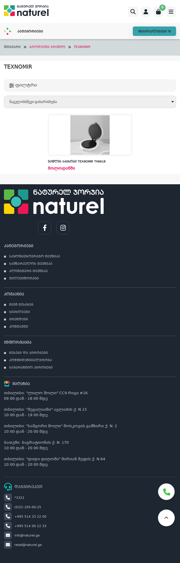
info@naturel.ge (22, 535)
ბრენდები (18, 319)
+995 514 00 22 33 (25, 526)
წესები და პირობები (28, 353)
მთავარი (12, 47)
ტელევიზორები (24, 278)
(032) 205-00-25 (22, 507)
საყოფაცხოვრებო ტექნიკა (34, 256)
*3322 (14, 498)
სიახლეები (19, 312)
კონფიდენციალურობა (30, 360)
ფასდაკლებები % (154, 31)
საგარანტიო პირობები (31, 367)
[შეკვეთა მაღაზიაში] (90, 102)
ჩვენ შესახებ (21, 304)
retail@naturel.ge (23, 545)
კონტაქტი (18, 326)
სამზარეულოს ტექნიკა (30, 264)
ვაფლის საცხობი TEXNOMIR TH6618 (76, 162)
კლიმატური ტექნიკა (28, 271)
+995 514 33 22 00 (25, 516)
